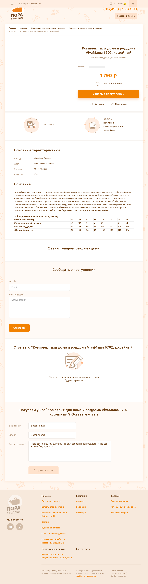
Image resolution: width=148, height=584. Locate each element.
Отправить (19, 328)
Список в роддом (119, 501)
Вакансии (81, 507)
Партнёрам (81, 513)
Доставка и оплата (51, 501)
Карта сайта (83, 549)
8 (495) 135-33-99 (121, 9)
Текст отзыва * (17, 444)
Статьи (45, 522)
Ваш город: (29, 3)
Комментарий (16, 294)
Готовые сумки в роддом (123, 507)
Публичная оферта (50, 528)
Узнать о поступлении (109, 93)
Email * (12, 435)
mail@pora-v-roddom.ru (86, 576)
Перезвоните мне (126, 16)
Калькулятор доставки (52, 507)
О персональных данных (53, 533)
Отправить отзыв (43, 470)
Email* (12, 281)
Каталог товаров (119, 513)
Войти (133, 4)
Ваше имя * (15, 425)
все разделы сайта (12, 4)
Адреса (80, 501)
